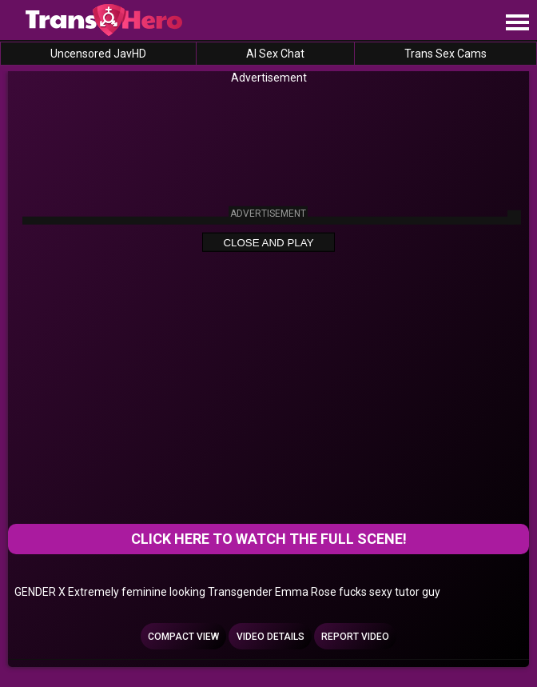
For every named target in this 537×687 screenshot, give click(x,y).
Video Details (270, 636)
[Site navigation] (517, 23)
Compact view (183, 636)
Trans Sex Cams (445, 53)
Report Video (355, 636)
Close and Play (268, 243)
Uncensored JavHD (98, 53)
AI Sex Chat (275, 53)
